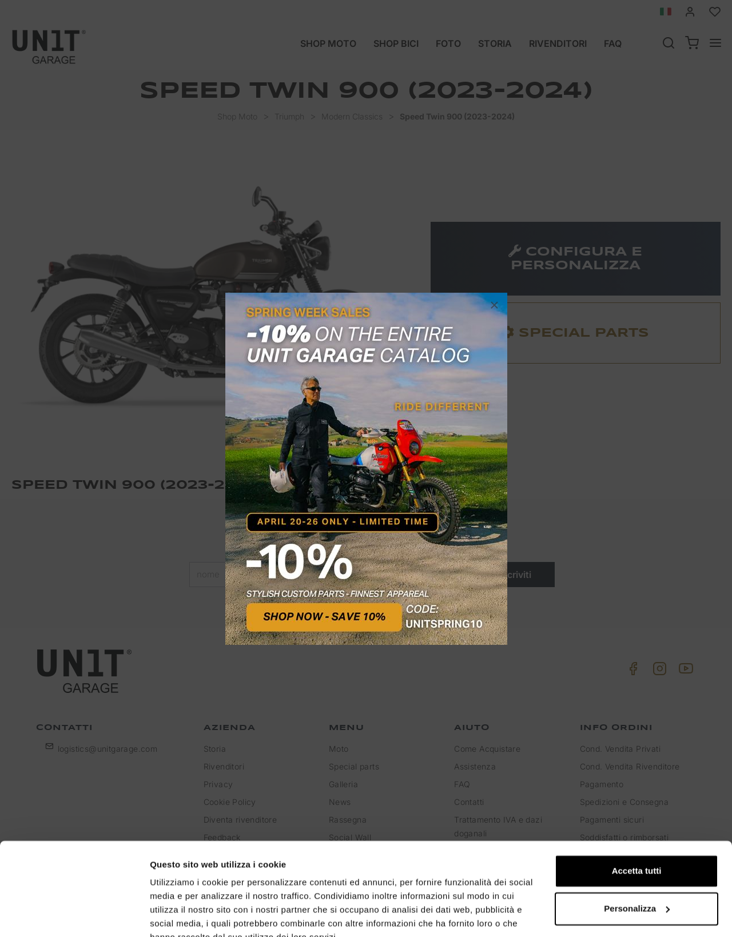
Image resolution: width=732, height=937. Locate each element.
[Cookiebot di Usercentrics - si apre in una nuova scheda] (74, 914)
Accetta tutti (637, 817)
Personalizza (637, 854)
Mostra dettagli (181, 914)
